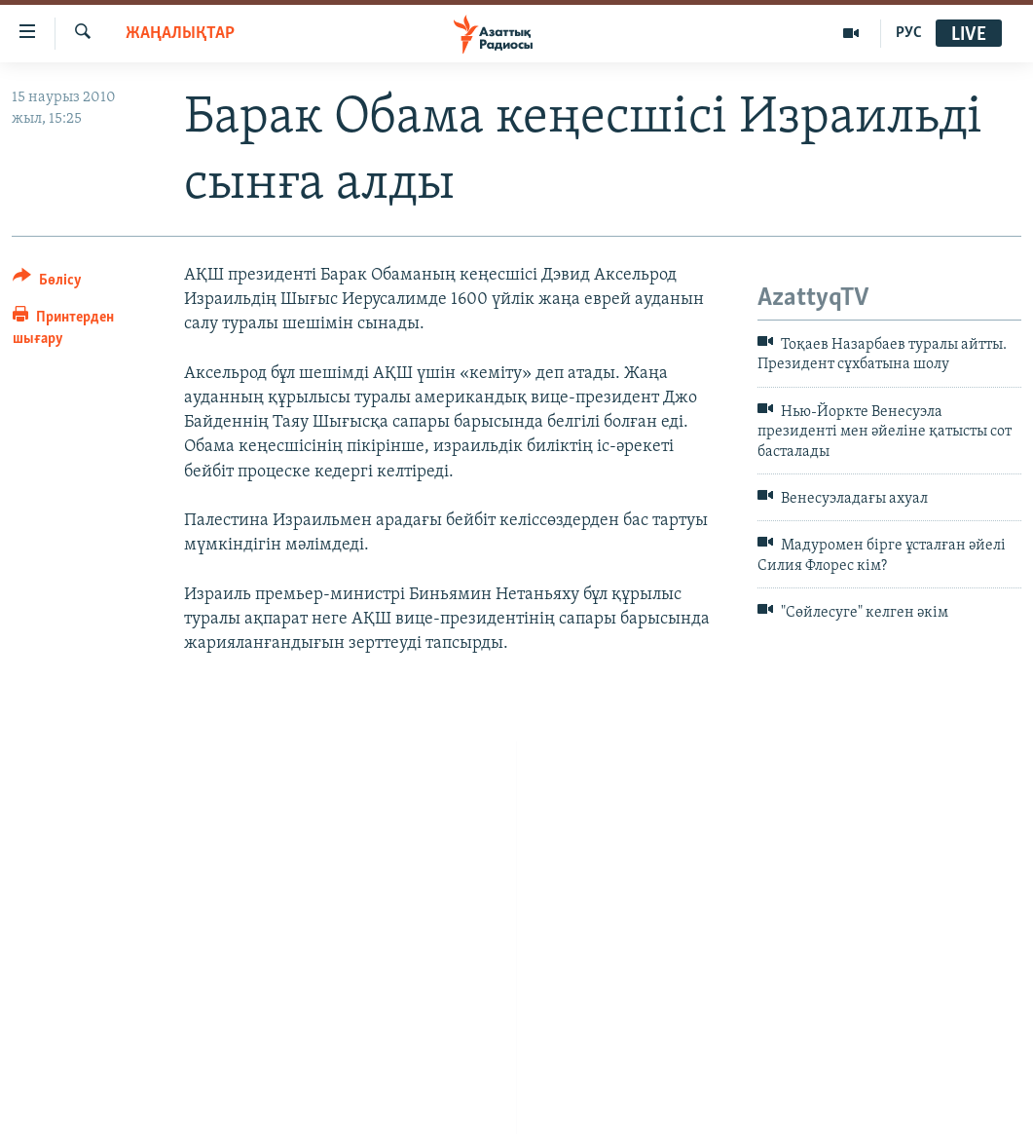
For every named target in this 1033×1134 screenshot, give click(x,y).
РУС (909, 33)
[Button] (47, 283)
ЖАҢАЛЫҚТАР (180, 33)
